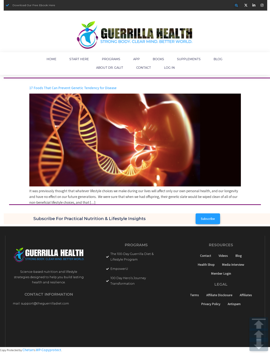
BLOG (218, 59)
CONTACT (143, 67)
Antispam (234, 304)
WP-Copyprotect (48, 350)
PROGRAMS (111, 59)
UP (258, 335)
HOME (51, 59)
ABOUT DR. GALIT (109, 67)
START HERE (79, 59)
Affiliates (246, 295)
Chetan (28, 350)
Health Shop (206, 264)
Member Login (221, 273)
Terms (194, 295)
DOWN (258, 344)
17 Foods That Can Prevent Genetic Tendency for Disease (73, 88)
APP (136, 59)
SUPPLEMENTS (189, 59)
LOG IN (169, 67)
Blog (238, 255)
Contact (205, 255)
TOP (258, 324)
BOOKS (158, 59)
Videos (223, 255)
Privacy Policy (210, 304)
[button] (236, 5)
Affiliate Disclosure (219, 295)
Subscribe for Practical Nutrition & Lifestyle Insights (89, 218)
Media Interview (233, 264)
